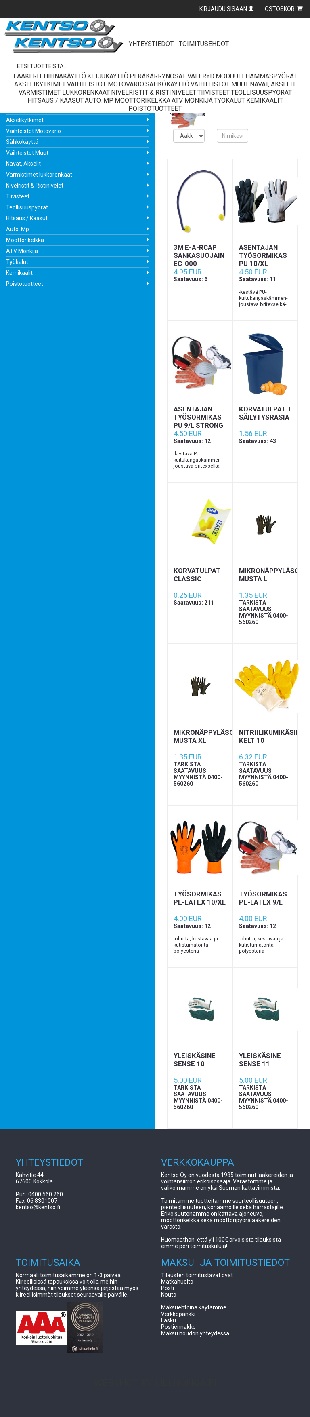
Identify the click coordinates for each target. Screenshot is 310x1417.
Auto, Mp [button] (99, 100)
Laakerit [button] (27, 76)
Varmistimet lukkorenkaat (39, 174)
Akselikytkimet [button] (40, 84)
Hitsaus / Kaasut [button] (55, 100)
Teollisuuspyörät (27, 207)
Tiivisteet (17, 196)
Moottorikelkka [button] (142, 100)
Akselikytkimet (25, 120)
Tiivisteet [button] (213, 92)
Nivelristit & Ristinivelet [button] (153, 92)
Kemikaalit (19, 273)
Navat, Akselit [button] (273, 84)
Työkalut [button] (229, 100)
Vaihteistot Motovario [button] (105, 84)
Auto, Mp (17, 229)
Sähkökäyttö (22, 142)
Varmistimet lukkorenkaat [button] (64, 92)
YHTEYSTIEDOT (151, 44)
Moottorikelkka (25, 240)
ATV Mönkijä (22, 251)
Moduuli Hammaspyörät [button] (256, 76)
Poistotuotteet (24, 283)
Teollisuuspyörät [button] (261, 92)
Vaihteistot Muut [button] (220, 84)
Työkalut (17, 262)
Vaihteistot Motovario (33, 131)
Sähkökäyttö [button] (167, 84)
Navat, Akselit (23, 163)
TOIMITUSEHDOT (204, 44)
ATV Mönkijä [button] (192, 100)
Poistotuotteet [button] (155, 108)
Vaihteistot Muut (27, 153)
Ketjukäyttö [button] (107, 76)
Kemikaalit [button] (264, 100)
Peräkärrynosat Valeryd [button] (172, 76)
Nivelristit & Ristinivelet (34, 185)
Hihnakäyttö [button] (65, 76)
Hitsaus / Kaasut (27, 218)
